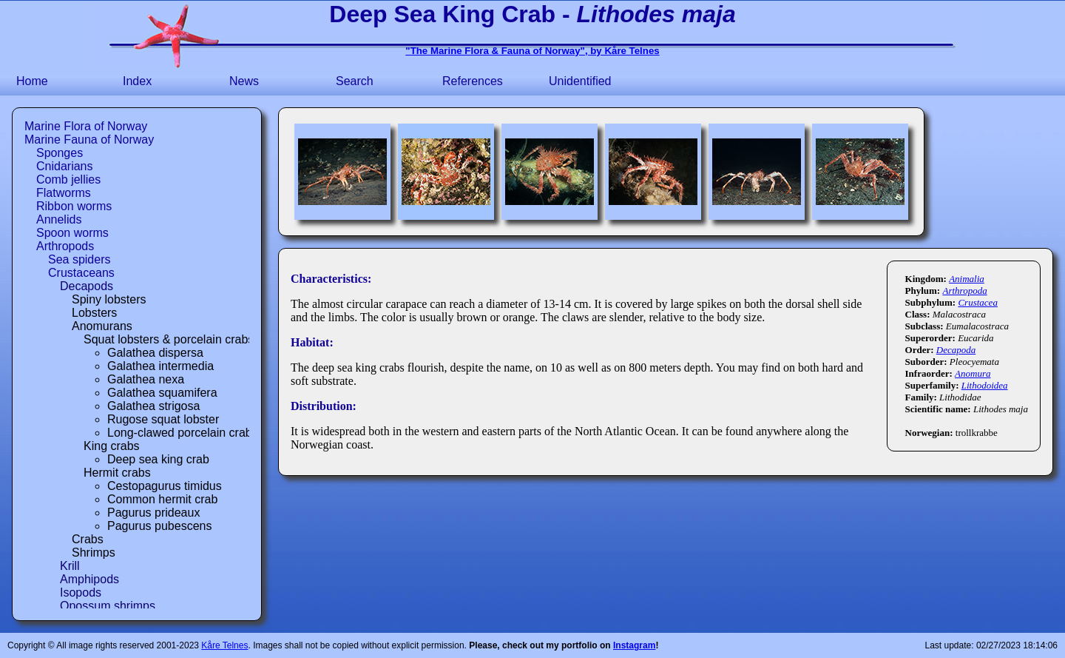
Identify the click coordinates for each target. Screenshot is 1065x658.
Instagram (634, 645)
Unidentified (580, 81)
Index (137, 81)
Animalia (966, 278)
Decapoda (956, 349)
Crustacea (977, 302)
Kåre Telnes (224, 645)
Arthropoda (964, 290)
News (244, 81)
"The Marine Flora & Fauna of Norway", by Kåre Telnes (532, 50)
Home (32, 81)
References (472, 81)
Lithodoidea (984, 385)
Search (354, 81)
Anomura (972, 373)
